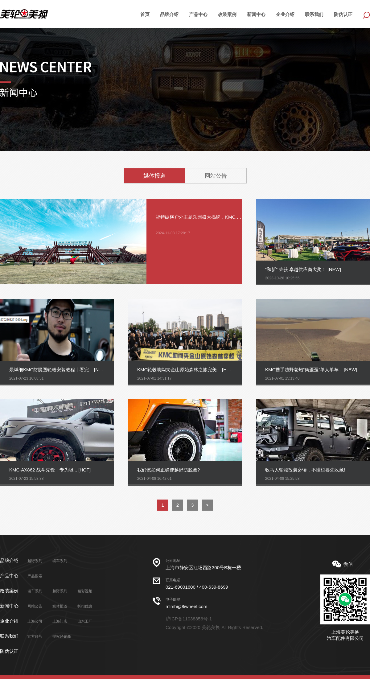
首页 (145, 14)
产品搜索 (34, 576)
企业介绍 (285, 14)
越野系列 (34, 561)
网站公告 (216, 176)
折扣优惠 (84, 606)
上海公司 (34, 621)
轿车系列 (59, 561)
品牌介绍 (169, 14)
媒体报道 (154, 176)
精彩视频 (84, 591)
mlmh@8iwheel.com (186, 606)
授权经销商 (61, 636)
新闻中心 (256, 14)
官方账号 (34, 636)
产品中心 (9, 575)
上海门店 (59, 621)
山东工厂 (84, 621)
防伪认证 (343, 14)
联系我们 (314, 14)
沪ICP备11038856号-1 (189, 618)
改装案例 (227, 14)
